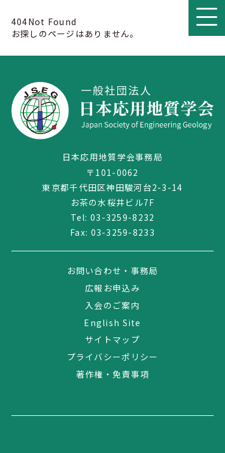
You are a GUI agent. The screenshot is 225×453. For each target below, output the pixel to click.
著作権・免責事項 (112, 374)
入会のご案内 (112, 305)
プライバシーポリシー (113, 357)
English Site (112, 323)
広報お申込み (112, 288)
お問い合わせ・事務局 (113, 270)
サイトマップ (112, 339)
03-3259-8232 (122, 217)
